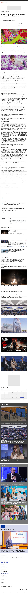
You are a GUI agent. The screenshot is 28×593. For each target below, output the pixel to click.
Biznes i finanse (7, 11)
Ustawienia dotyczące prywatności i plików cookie (7, 586)
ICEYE (20, 237)
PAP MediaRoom (22, 246)
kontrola (16, 187)
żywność (12, 187)
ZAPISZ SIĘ (2, 263)
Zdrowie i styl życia (3, 501)
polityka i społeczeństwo (4, 422)
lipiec (1, 389)
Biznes (2, 187)
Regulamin (2, 582)
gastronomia (7, 187)
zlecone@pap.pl (3, 566)
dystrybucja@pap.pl (3, 570)
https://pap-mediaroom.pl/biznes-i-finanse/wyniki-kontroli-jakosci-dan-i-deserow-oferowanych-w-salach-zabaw (14, 198)
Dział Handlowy (3, 569)
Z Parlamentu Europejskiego (8, 529)
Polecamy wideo (5, 404)
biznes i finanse (3, 459)
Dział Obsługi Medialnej (4, 573)
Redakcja (2, 564)
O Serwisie (2, 579)
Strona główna (2, 11)
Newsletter (2, 583)
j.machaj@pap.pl (3, 575)
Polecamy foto (4, 465)
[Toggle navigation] (26, 2)
